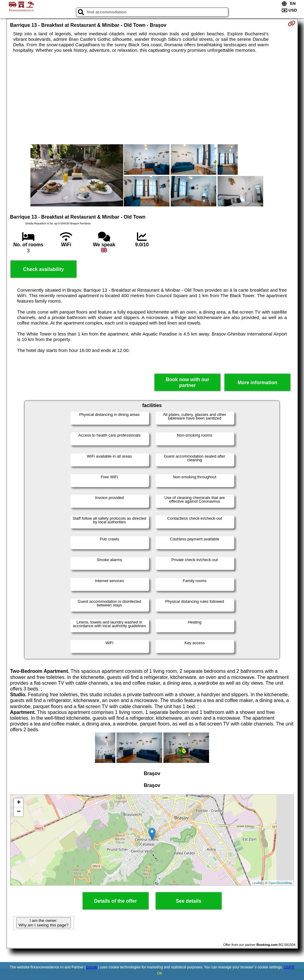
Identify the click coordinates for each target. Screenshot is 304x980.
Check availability (43, 269)
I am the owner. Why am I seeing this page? (43, 922)
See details (188, 901)
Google (92, 967)
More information (258, 382)
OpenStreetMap (280, 883)
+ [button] (19, 802)
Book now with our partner (187, 382)
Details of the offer (115, 901)
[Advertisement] (152, 98)
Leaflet (257, 883)
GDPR (289, 967)
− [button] (19, 812)
